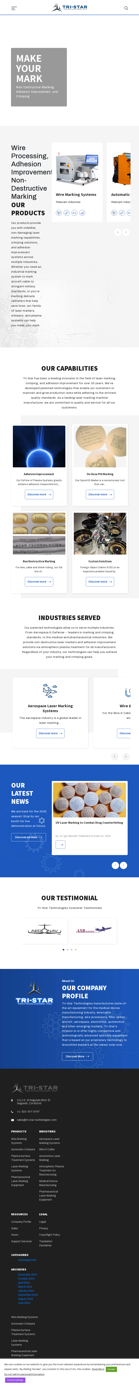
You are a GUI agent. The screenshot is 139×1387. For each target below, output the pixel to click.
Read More (98, 1369)
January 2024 (26, 1290)
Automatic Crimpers (23, 1149)
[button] (63, 949)
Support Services (21, 1241)
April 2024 (24, 1282)
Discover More (75, 1056)
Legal (42, 1221)
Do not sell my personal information (24, 1374)
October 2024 (26, 1278)
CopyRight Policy (49, 1234)
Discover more (37, 494)
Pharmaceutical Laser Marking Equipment (20, 1181)
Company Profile (21, 1221)
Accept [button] (111, 1369)
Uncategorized (27, 1259)
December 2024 (27, 1274)
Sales (14, 1228)
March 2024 (25, 1286)
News (14, 1234)
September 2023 (28, 1294)
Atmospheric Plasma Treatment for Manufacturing (51, 1170)
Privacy (43, 1228)
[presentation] (118, 232)
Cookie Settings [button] (15, 1380)
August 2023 (25, 1298)
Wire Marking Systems (24, 1317)
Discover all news (26, 837)
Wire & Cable (47, 1149)
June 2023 (24, 1302)
